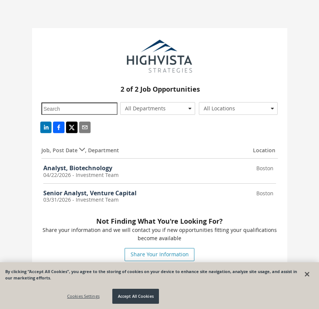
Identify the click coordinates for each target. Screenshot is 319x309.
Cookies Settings (83, 296)
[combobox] (157, 108)
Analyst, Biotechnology (77, 168)
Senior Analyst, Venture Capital (90, 193)
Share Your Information (160, 254)
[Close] (307, 274)
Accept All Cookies (136, 296)
